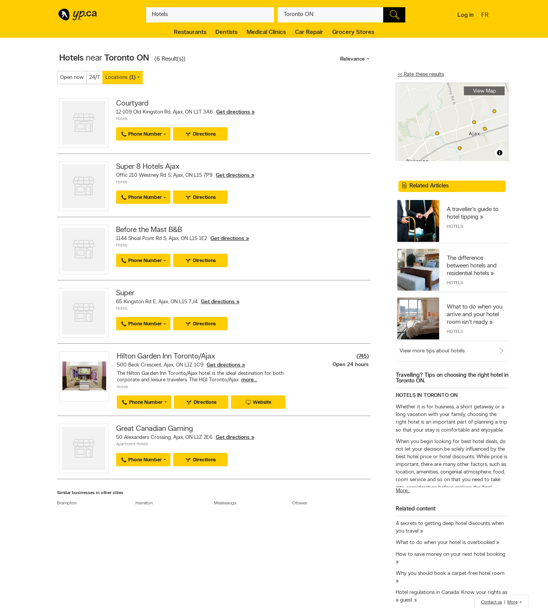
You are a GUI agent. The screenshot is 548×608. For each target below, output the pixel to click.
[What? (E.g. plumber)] (210, 14)
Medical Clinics (266, 32)
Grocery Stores (353, 32)
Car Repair (309, 32)
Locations (120, 77)
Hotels (121, 119)
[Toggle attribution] (499, 152)
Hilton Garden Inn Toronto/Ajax (166, 356)
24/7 (94, 77)
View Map (484, 91)
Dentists (226, 32)
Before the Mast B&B (149, 230)
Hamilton (144, 503)
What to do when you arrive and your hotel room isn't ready (474, 314)
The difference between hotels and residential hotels (472, 266)
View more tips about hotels (432, 351)
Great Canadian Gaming (154, 429)
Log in (465, 15)
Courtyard (132, 103)
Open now (72, 77)
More (512, 602)
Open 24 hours (351, 365)
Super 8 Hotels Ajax (147, 167)
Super (125, 293)
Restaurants (190, 32)
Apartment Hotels (132, 444)
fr (485, 15)
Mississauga (225, 503)
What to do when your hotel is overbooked (445, 543)
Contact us (491, 602)
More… (403, 491)
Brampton (66, 503)
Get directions (233, 112)
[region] (452, 122)
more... (249, 380)
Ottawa (299, 503)
